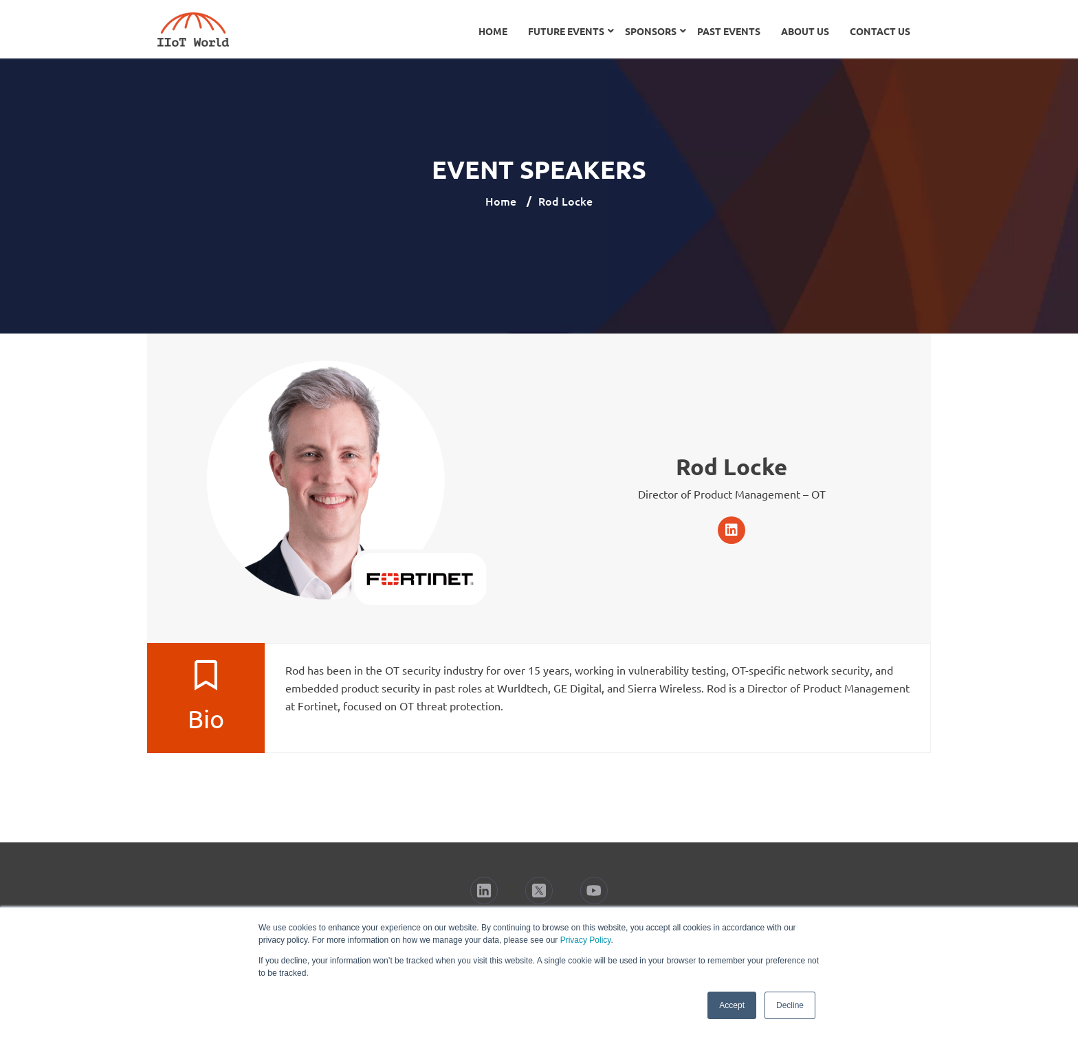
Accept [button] (732, 1005)
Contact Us (880, 31)
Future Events (566, 31)
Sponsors (650, 31)
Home (492, 31)
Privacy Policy (585, 940)
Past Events (728, 31)
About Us (805, 31)
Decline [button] (790, 1005)
